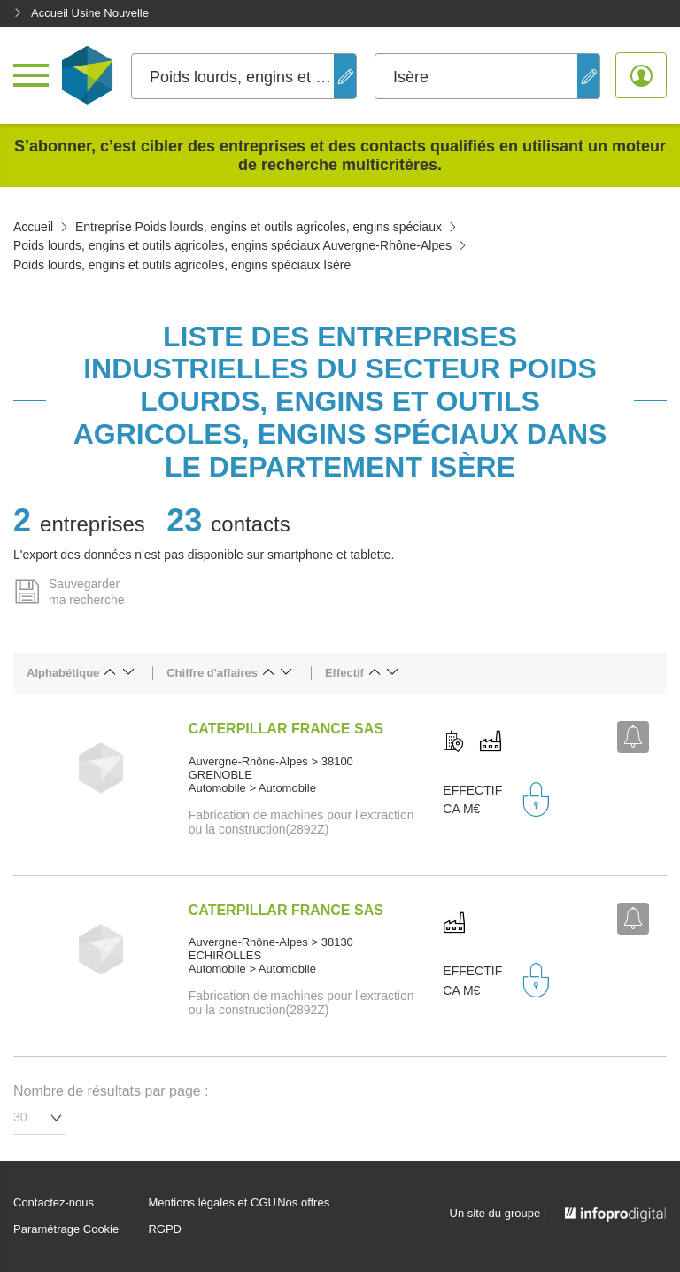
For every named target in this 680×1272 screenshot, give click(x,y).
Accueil (33, 227)
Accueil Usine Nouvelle (81, 12)
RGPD (165, 1229)
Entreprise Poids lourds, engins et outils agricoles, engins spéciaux (258, 227)
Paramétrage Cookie (66, 1229)
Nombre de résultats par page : (111, 1090)
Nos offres (303, 1203)
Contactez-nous (53, 1203)
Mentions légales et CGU (212, 1203)
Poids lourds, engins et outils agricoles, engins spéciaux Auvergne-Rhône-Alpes (232, 245)
